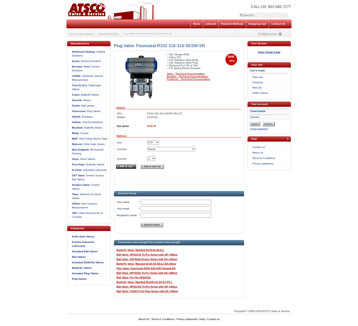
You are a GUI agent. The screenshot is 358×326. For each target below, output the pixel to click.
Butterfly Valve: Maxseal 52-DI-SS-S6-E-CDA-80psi (146, 263)
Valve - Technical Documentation (186, 73)
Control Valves (86, 186)
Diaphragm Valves (86, 87)
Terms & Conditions (263, 158)
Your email (123, 208)
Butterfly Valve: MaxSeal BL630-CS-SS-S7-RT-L (144, 282)
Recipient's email (127, 215)
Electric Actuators (86, 61)
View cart (257, 77)
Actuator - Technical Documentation (187, 76)
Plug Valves (86, 111)
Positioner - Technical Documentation (188, 79)
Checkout (257, 82)
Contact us (258, 147)
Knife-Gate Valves (88, 144)
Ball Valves (83, 105)
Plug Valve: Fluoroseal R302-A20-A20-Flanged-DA (146, 268)
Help (202, 319)
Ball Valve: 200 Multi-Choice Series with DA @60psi (146, 259)
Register (268, 124)
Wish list (257, 87)
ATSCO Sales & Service (81, 33)
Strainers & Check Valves (86, 196)
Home (196, 23)
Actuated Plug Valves (108, 33)
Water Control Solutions (86, 68)
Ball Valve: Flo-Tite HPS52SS (133, 277)
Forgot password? (259, 128)
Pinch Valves (83, 159)
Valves (81, 100)
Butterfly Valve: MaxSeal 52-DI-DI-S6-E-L (140, 250)
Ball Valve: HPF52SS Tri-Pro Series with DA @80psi (146, 273)
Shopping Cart (257, 23)
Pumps (80, 133)
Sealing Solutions (88, 53)
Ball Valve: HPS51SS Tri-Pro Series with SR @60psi (146, 286)
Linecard (210, 23)
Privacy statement (262, 163)
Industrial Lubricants (89, 170)
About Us (257, 152)
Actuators (82, 116)
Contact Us (278, 23)
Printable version (267, 33)
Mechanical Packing (87, 151)
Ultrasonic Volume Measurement (87, 78)
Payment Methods (232, 23)
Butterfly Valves (85, 94)
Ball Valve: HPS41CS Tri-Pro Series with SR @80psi (146, 254)
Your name (123, 202)
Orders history (260, 93)
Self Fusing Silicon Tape (89, 138)
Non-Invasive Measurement (84, 205)
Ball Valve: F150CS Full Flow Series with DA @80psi (147, 291)
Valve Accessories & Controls (87, 215)
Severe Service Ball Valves (88, 177)
